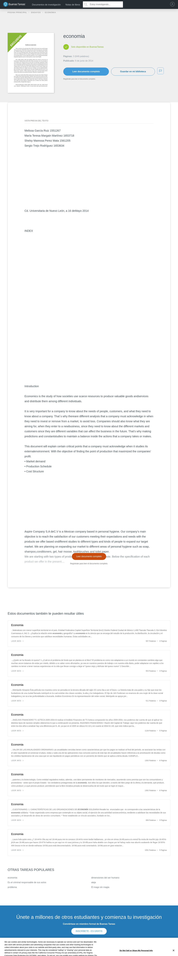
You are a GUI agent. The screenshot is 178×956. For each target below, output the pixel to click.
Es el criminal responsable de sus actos (27, 882)
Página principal (18, 13)
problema (12, 887)
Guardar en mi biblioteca (133, 71)
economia (12, 878)
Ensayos (36, 13)
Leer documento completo (86, 71)
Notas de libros (72, 4)
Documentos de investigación (46, 4)
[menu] (173, 4)
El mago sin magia (100, 887)
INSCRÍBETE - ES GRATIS (89, 931)
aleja (93, 882)
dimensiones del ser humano (105, 878)
